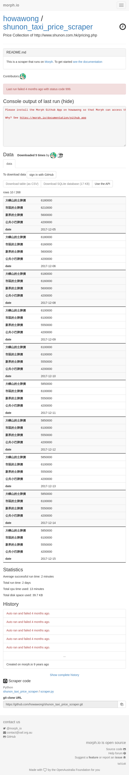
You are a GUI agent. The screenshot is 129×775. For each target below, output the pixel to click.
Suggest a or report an (99, 757)
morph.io (11, 5)
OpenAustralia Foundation (73, 769)
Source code (114, 749)
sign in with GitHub (41, 174)
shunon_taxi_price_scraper (48, 27)
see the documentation (87, 61)
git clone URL (12, 697)
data (9, 163)
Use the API (102, 183)
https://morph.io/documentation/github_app (53, 117)
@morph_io (14, 728)
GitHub (11, 736)
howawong (21, 18)
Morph (49, 61)
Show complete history (64, 675)
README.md (16, 52)
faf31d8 (122, 763)
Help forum (115, 753)
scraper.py (47, 691)
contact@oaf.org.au (19, 732)
